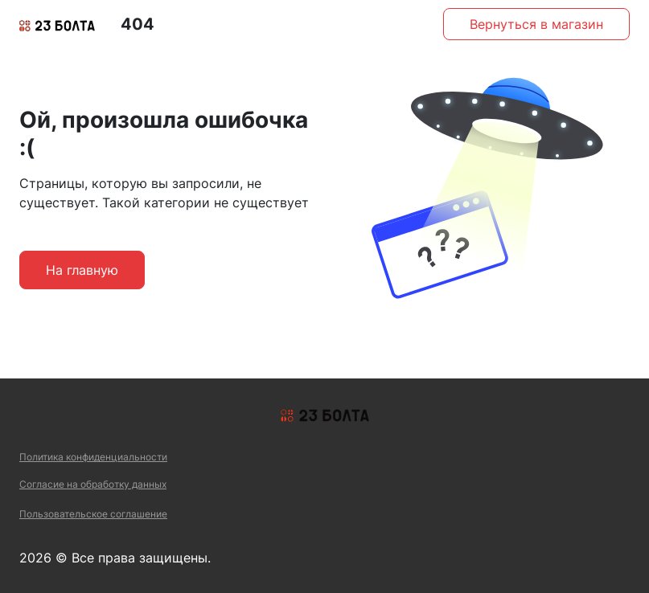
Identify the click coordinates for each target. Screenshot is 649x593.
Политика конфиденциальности (93, 457)
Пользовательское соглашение (93, 514)
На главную (82, 270)
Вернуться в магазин (536, 24)
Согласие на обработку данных (92, 484)
